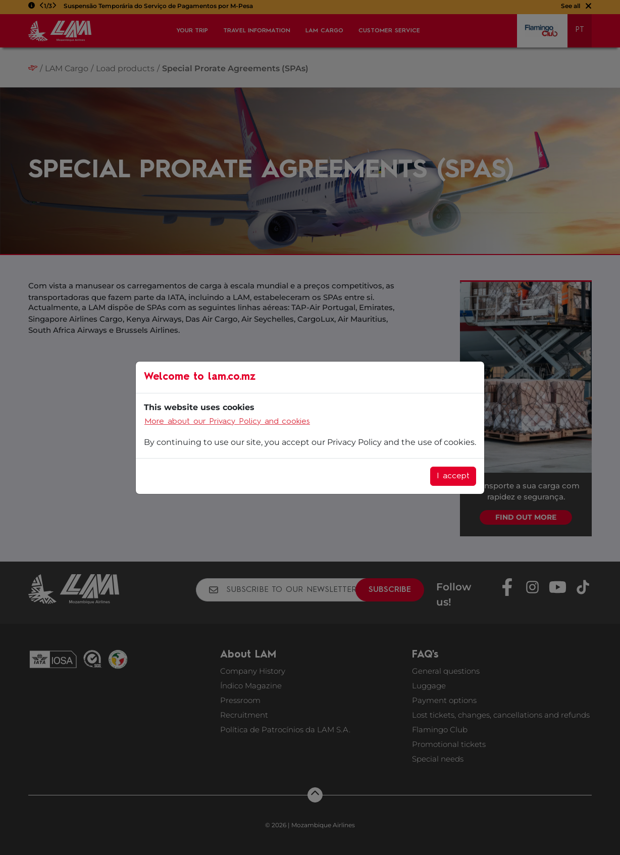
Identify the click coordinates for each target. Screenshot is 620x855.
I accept (453, 476)
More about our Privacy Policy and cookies (227, 422)
